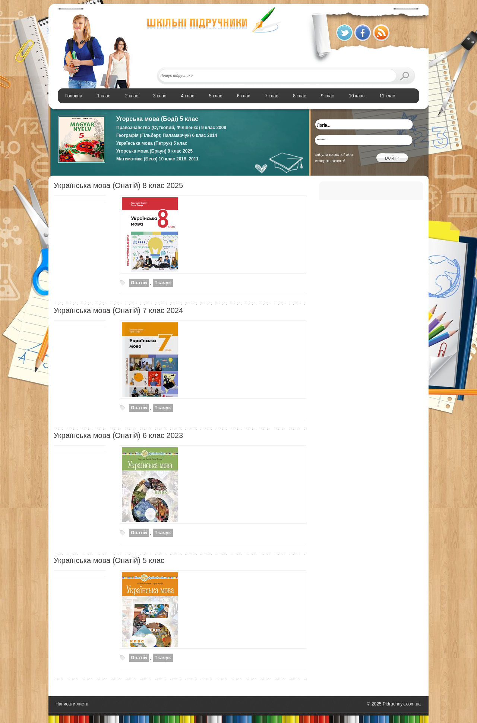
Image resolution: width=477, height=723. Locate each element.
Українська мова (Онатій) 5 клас (109, 560)
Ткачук (163, 282)
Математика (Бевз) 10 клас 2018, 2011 (157, 159)
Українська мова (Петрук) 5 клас (151, 143)
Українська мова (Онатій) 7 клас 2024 (118, 310)
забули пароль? (330, 154)
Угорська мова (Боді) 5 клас (157, 119)
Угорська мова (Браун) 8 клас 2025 (154, 151)
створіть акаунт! (330, 161)
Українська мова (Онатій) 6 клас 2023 (118, 435)
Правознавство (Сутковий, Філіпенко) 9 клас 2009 (171, 127)
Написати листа (72, 704)
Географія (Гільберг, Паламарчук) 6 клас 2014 (166, 135)
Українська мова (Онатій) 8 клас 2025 (118, 185)
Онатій (139, 282)
